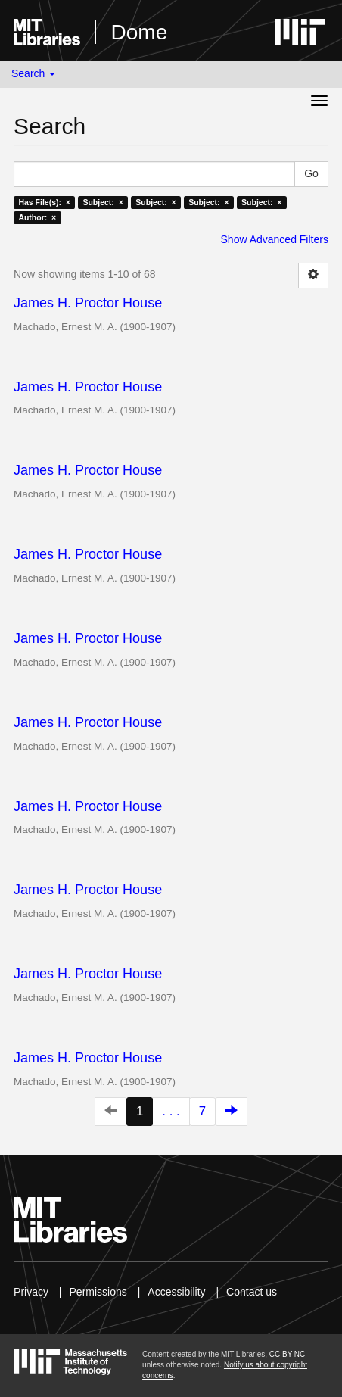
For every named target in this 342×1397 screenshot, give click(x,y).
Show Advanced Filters (274, 239)
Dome (139, 32)
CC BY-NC (287, 1354)
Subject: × (102, 202)
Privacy (31, 1292)
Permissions (98, 1292)
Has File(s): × (44, 202)
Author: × (37, 217)
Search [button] (33, 73)
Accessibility (176, 1292)
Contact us (251, 1292)
